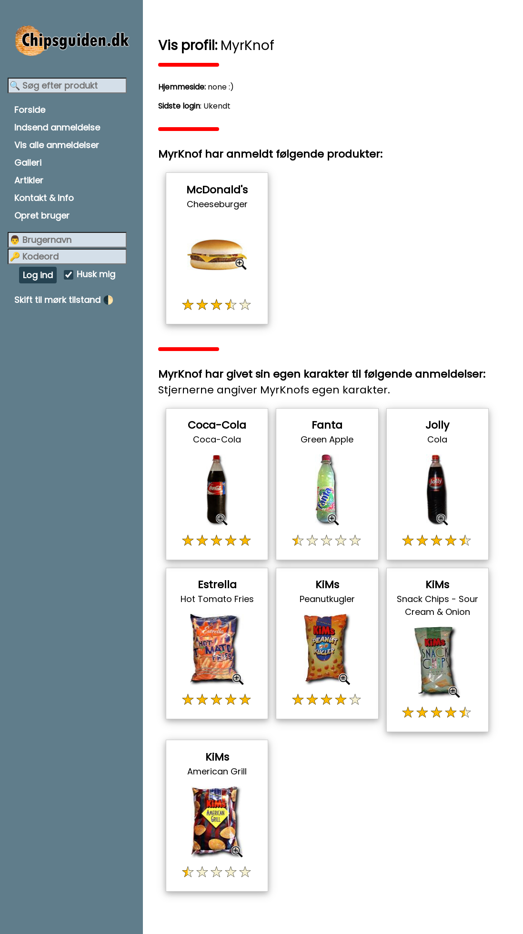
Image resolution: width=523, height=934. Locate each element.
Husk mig (96, 275)
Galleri (27, 163)
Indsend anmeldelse (57, 127)
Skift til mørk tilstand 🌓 (63, 300)
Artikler (28, 180)
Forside (29, 110)
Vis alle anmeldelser (56, 145)
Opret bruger (42, 215)
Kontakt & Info (44, 198)
